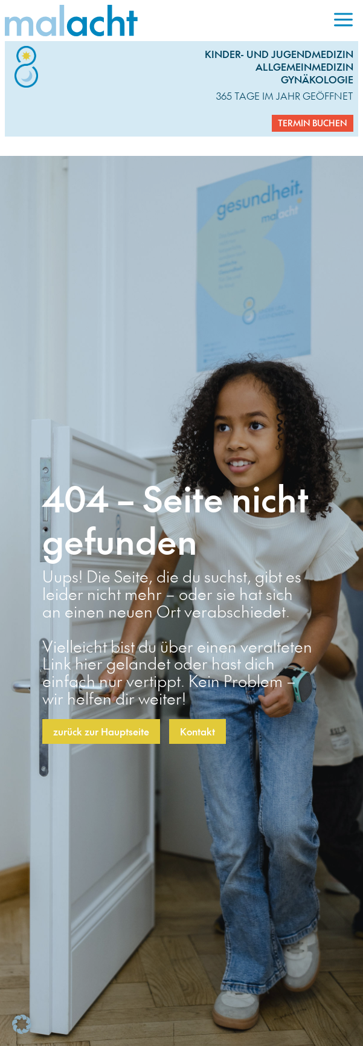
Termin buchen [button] (312, 123)
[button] (21, 1024)
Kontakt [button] (197, 731)
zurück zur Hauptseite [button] (101, 731)
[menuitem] (343, 20)
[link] (166, 20)
